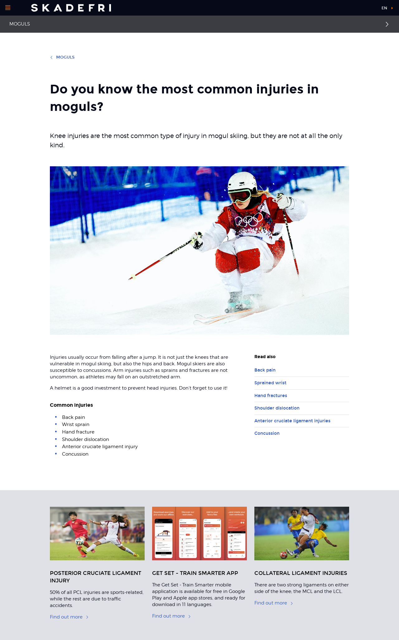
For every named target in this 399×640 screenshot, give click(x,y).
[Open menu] (8, 8)
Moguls (19, 24)
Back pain (265, 370)
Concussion (267, 433)
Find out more (69, 617)
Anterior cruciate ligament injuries (292, 421)
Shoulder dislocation (277, 408)
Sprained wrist (270, 383)
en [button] (384, 8)
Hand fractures (270, 395)
